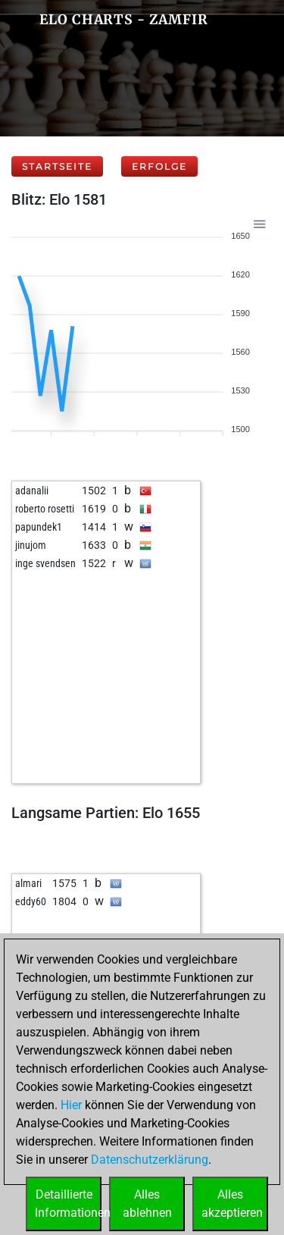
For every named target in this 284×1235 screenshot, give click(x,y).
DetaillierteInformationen (68, 1203)
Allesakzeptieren (232, 1203)
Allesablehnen (147, 1203)
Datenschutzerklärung (149, 1159)
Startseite (57, 166)
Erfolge (159, 166)
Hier (71, 1105)
